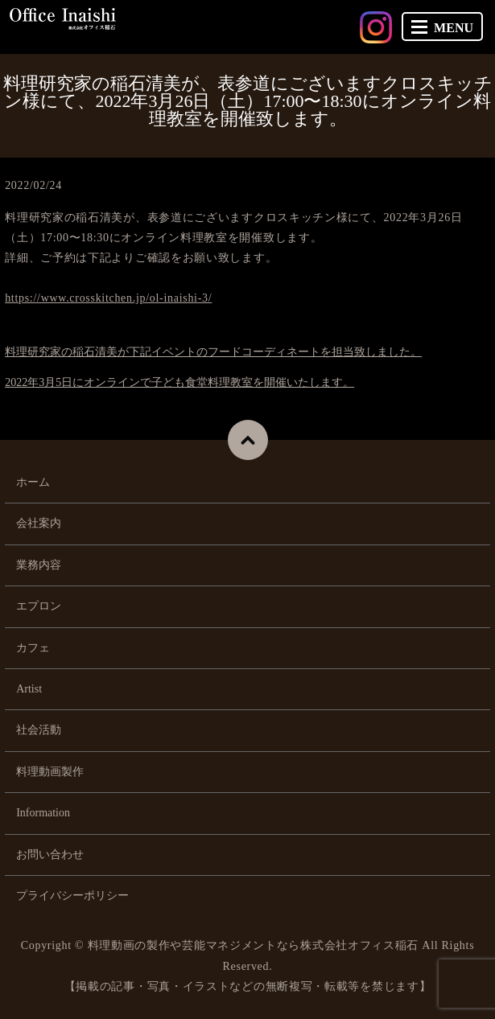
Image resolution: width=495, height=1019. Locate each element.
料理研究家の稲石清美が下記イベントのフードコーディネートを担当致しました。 (213, 352)
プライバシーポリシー (72, 896)
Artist (29, 689)
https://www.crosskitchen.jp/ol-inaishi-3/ (108, 298)
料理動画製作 (50, 772)
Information (43, 813)
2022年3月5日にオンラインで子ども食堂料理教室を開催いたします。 (179, 382)
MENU (442, 28)
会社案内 (38, 523)
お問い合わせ (50, 854)
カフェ (33, 648)
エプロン (38, 606)
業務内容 (38, 565)
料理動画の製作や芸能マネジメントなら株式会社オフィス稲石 (253, 945)
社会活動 (38, 730)
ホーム (33, 482)
